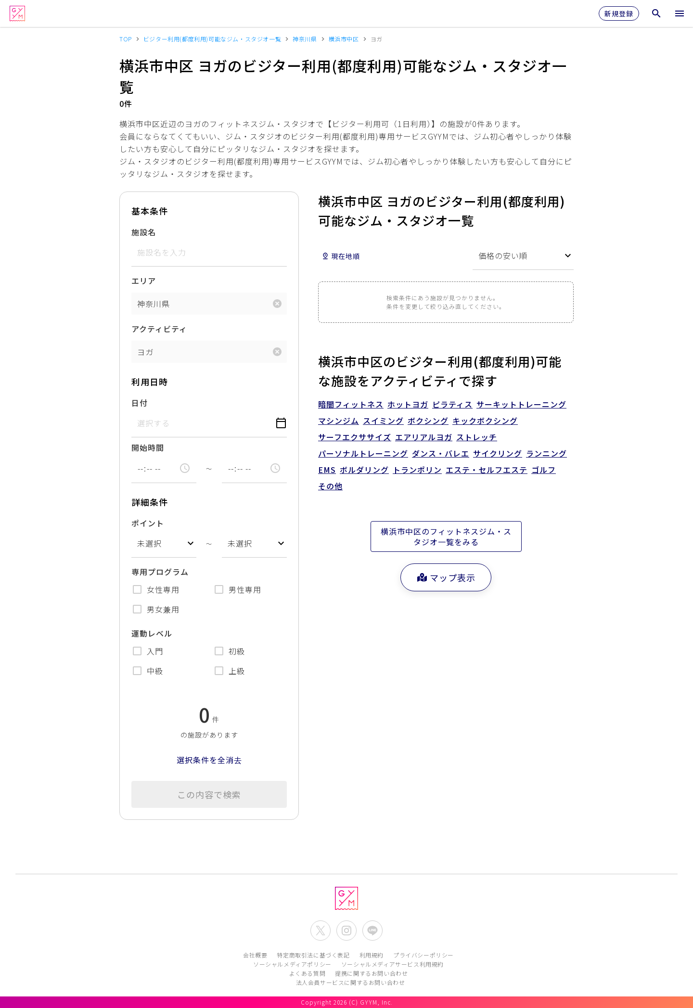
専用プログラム (160, 571)
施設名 (143, 232)
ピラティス (452, 404)
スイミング (383, 420)
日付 (139, 402)
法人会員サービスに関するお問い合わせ (350, 982)
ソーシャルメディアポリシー (292, 964)
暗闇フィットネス (351, 404)
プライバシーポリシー (423, 955)
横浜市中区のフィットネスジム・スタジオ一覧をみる (446, 536)
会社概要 (255, 955)
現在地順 (340, 256)
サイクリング (497, 453)
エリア (143, 280)
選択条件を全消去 (209, 760)
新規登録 (618, 13)
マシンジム (338, 420)
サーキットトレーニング (521, 404)
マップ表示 (445, 577)
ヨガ (145, 351)
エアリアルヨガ (423, 437)
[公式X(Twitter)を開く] (320, 930)
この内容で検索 (209, 794)
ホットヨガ (407, 404)
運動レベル (151, 633)
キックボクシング (485, 420)
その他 (330, 486)
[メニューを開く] (679, 13)
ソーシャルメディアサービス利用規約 (392, 964)
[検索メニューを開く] (656, 13)
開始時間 (147, 447)
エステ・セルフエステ (486, 469)
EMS (327, 469)
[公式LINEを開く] (372, 930)
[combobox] (163, 543)
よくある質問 (307, 973)
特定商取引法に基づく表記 (313, 955)
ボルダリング (364, 469)
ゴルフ (543, 469)
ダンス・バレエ (440, 453)
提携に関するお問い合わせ (371, 973)
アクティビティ (159, 328)
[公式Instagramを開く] (346, 930)
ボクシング (428, 420)
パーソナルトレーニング (363, 453)
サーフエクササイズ (354, 437)
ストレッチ (476, 437)
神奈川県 (153, 303)
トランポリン (417, 469)
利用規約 (371, 955)
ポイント (147, 523)
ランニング (546, 453)
